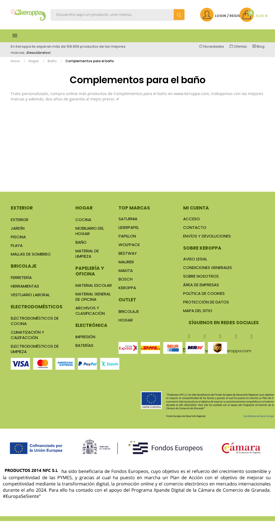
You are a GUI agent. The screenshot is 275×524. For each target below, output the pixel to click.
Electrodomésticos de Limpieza (35, 351)
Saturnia (128, 222)
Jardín (18, 231)
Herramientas (25, 289)
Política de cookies (204, 296)
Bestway (128, 256)
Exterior (22, 211)
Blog (258, 49)
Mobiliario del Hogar (89, 233)
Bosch (126, 282)
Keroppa (127, 291)
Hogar (84, 211)
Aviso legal (195, 262)
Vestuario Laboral (30, 298)
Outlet (127, 303)
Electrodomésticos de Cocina (35, 323)
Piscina (18, 240)
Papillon (127, 239)
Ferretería (21, 280)
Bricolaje (23, 269)
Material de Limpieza (87, 256)
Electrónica (91, 328)
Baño (80, 245)
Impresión (85, 340)
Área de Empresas (201, 288)
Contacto (194, 230)
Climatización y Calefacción (27, 337)
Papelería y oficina (89, 274)
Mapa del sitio (197, 314)
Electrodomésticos (36, 309)
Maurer (126, 265)
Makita (126, 274)
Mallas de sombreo (31, 257)
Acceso (191, 222)
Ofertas (240, 49)
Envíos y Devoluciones (207, 239)
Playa (17, 248)
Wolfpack (129, 248)
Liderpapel (129, 230)
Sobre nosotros (201, 279)
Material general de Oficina (93, 299)
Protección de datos (206, 305)
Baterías (84, 348)
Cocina (83, 222)
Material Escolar (93, 288)
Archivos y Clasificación (90, 313)
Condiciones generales (207, 271)
